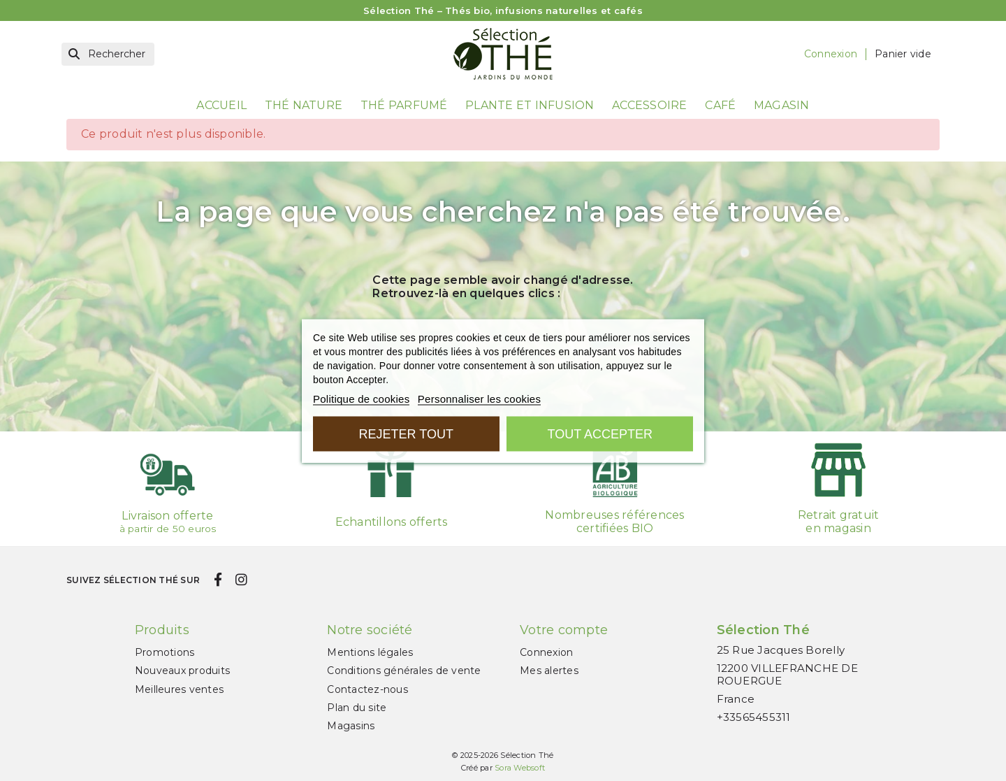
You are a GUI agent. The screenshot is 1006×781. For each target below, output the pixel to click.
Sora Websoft (520, 768)
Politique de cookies (361, 398)
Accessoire (649, 105)
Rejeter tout (406, 433)
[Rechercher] (107, 54)
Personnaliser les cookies (479, 398)
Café (720, 105)
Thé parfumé (404, 105)
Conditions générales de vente (404, 670)
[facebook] (217, 579)
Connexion (546, 652)
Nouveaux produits (182, 670)
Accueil (221, 105)
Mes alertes (549, 670)
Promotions (165, 652)
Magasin (782, 105)
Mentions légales (370, 652)
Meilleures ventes (179, 689)
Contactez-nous (367, 689)
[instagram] (241, 579)
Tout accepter (600, 433)
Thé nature (304, 105)
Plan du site (356, 707)
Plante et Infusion (530, 105)
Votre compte (564, 630)
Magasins (350, 725)
